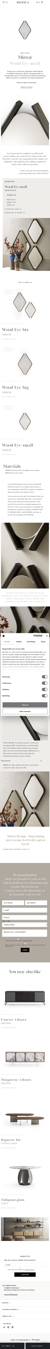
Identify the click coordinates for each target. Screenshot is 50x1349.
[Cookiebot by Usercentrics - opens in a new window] (33, 636)
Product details (26, 87)
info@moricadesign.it (12, 1288)
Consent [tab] (7, 641)
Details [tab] (19, 641)
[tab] (21, 760)
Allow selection (25, 711)
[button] (3, 2)
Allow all (25, 705)
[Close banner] (47, 636)
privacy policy (27, 940)
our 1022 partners (15, 652)
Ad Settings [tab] (31, 641)
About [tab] (43, 641)
